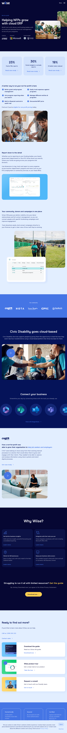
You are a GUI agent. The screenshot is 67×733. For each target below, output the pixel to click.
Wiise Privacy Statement (48, 587)
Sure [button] (61, 724)
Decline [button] (61, 729)
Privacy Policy (44, 728)
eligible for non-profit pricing (22, 107)
